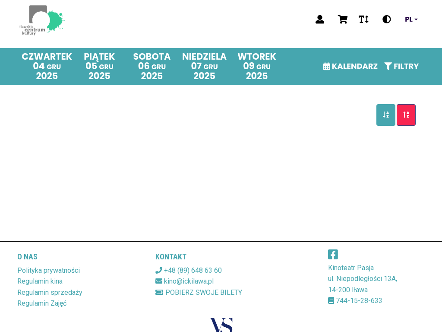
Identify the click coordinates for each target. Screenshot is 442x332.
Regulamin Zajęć (41, 303)
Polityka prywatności (48, 270)
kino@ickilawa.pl (189, 281)
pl (409, 19)
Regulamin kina (40, 281)
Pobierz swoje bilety (198, 292)
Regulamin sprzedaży (49, 292)
